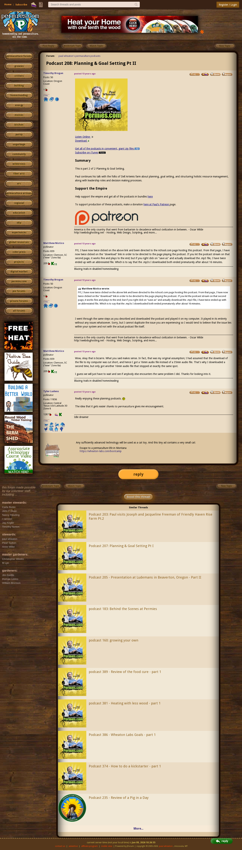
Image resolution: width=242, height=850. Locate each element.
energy (19, 105)
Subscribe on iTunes (90, 152)
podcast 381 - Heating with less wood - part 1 (125, 703)
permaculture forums (19, 56)
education (19, 213)
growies (19, 66)
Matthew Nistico (53, 243)
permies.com (19, 281)
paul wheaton (166, 846)
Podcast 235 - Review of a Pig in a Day (119, 798)
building (19, 85)
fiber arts (19, 173)
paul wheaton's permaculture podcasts (79, 56)
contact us (60, 846)
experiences (19, 232)
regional (19, 203)
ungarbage (19, 144)
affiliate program (89, 846)
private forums (19, 301)
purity (19, 134)
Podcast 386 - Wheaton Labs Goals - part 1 (122, 735)
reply (138, 474)
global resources (19, 242)
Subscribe (21, 4)
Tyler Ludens (51, 391)
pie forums (19, 291)
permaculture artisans (19, 193)
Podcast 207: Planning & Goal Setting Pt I (121, 546)
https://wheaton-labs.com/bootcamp (101, 451)
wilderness (19, 164)
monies (19, 115)
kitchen (18, 124)
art (19, 183)
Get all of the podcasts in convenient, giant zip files (107, 148)
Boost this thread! (138, 497)
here (150, 196)
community (19, 154)
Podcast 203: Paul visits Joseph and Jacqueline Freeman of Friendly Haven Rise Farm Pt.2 (150, 516)
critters (19, 76)
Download (82, 140)
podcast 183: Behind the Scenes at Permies (123, 609)
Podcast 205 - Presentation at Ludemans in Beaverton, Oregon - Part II (145, 577)
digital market (19, 271)
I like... (47, 95)
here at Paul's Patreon (157, 204)
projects (19, 262)
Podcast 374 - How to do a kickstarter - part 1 (125, 766)
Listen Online (84, 136)
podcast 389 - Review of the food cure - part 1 (125, 672)
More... (138, 828)
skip (19, 222)
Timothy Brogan (53, 73)
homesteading (19, 95)
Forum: (50, 56)
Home (7, 4)
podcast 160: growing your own (113, 640)
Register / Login (228, 4)
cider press (19, 252)
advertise (73, 846)
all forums (19, 310)
